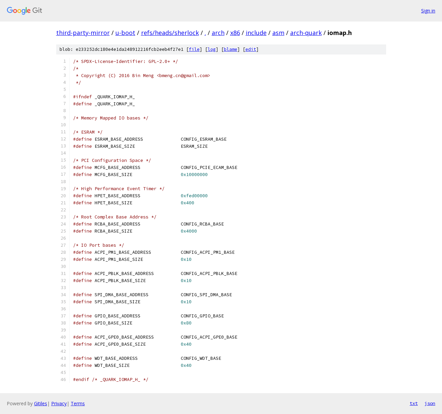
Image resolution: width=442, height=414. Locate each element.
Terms (78, 403)
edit (250, 49)
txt (414, 403)
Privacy (59, 403)
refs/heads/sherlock (170, 33)
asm (278, 33)
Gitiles (40, 403)
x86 (235, 33)
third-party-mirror (83, 33)
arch (218, 33)
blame (230, 49)
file (194, 49)
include (256, 33)
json (429, 403)
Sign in (428, 10)
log (212, 49)
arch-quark (306, 33)
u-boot (125, 33)
